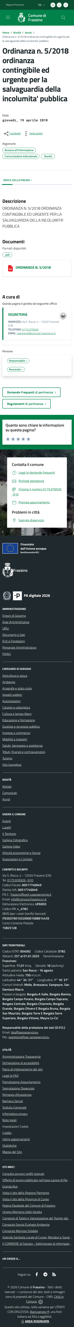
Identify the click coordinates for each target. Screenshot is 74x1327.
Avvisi (28, 32)
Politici (6, 653)
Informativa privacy (15, 1113)
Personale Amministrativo (19, 647)
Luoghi (6, 827)
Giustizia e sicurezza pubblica (21, 726)
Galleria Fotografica (15, 840)
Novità (17, 32)
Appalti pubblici (12, 694)
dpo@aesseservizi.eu (24, 1032)
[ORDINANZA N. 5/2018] (10, 268)
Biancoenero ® (39, 1311)
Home (5, 32)
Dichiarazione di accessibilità (20, 1062)
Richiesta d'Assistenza (16, 1094)
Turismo (7, 758)
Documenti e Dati (13, 634)
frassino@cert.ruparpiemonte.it (31, 894)
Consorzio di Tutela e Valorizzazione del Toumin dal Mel (38, 1218)
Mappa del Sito (12, 1151)
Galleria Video (11, 846)
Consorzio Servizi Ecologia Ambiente (26, 1224)
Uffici (5, 628)
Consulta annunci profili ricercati (23, 1173)
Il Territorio (9, 833)
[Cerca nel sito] (63, 17)
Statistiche (9, 1145)
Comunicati (9, 792)
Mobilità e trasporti (14, 739)
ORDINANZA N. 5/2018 (33, 267)
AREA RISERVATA (34, 1321)
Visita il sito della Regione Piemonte (25, 1192)
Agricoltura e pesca (14, 675)
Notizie (6, 786)
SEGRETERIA (17, 314)
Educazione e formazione (18, 720)
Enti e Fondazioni (13, 641)
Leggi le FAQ (10, 1075)
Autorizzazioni (11, 701)
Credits (6, 1132)
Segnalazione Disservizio (18, 1088)
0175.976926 (30, 329)
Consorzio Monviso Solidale (20, 1230)
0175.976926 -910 (20, 880)
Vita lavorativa (11, 764)
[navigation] (8, 17)
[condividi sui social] (11, 133)
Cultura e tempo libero (16, 713)
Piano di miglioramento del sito (22, 1069)
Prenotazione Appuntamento (21, 1082)
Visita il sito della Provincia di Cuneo (25, 1199)
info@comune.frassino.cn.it (29, 899)
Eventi (6, 821)
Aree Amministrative (15, 622)
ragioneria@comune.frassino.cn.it (36, 333)
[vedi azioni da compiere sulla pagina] (32, 133)
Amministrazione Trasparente (21, 1056)
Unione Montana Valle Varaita (22, 1211)
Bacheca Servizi (12, 1101)
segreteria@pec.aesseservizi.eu (28, 1037)
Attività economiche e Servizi (21, 852)
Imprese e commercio (16, 732)
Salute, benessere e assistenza (22, 745)
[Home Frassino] (35, 18)
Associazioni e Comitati (17, 859)
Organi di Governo (14, 615)
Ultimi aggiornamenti (16, 1139)
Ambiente (8, 682)
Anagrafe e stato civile (17, 688)
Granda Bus (10, 1186)
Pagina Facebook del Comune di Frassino (28, 1205)
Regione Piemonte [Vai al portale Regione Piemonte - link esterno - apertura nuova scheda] (15, 5)
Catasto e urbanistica (16, 707)
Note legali (9, 1120)
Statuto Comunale (14, 1107)
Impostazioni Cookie (15, 1126)
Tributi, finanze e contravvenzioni (23, 751)
